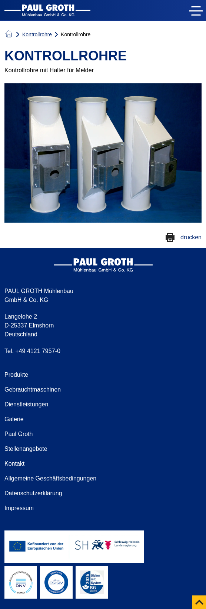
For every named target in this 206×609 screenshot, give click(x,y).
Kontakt (14, 463)
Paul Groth (18, 434)
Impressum (19, 508)
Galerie (14, 419)
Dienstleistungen (26, 404)
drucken (191, 237)
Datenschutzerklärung (33, 493)
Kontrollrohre (37, 34)
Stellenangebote (25, 449)
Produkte (16, 375)
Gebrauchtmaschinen (32, 389)
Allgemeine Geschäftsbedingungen (50, 478)
